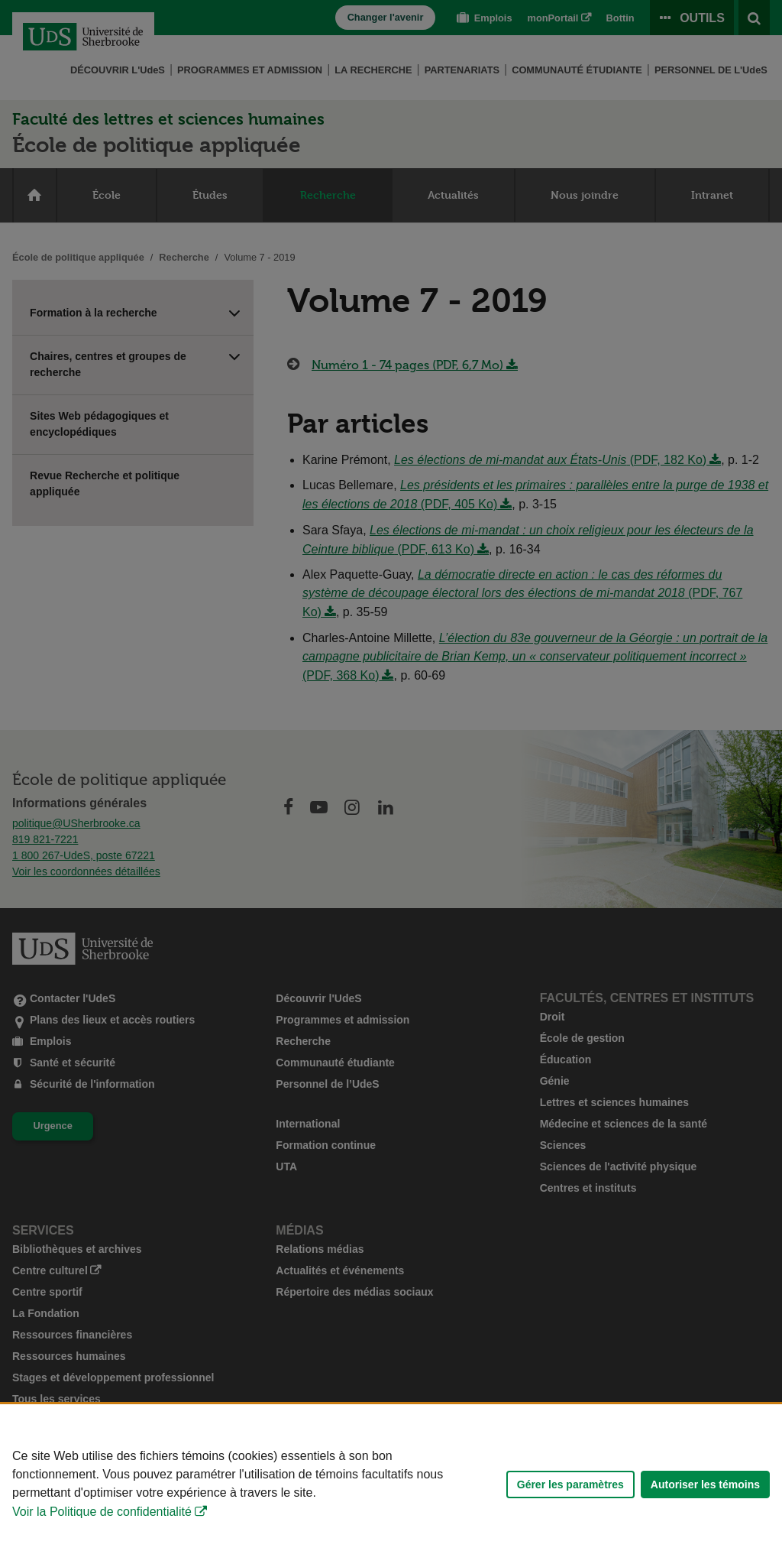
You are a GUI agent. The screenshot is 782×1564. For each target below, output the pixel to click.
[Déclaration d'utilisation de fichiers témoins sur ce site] (391, 1484)
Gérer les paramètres (570, 1484)
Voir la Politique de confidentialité (102, 1511)
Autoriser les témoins (705, 1484)
